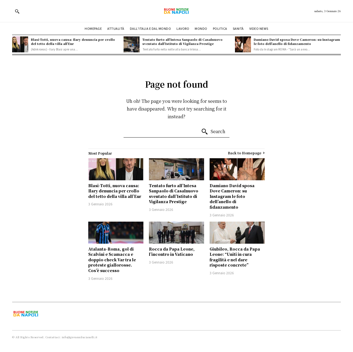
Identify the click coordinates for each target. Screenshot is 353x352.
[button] (17, 11)
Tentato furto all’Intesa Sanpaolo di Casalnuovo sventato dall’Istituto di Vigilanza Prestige (182, 41)
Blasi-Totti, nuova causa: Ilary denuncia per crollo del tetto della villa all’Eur (73, 41)
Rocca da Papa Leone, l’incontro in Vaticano (172, 251)
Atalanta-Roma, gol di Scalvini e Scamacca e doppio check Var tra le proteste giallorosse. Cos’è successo (112, 259)
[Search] (213, 132)
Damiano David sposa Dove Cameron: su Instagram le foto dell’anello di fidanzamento (297, 41)
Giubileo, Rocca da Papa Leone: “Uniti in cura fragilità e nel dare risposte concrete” (235, 257)
